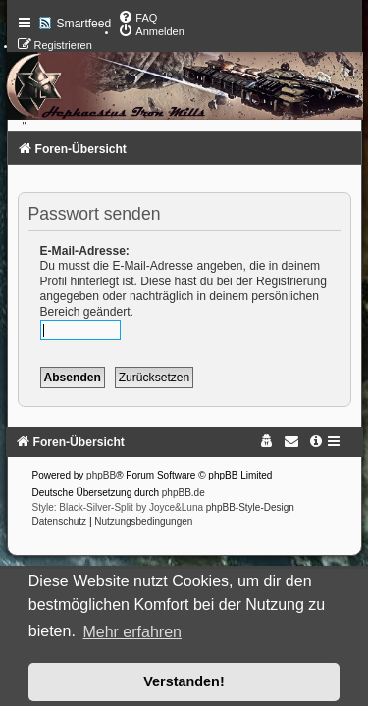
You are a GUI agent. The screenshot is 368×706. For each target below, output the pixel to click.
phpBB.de (183, 492)
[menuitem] (137, 18)
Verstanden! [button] (183, 681)
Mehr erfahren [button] (132, 632)
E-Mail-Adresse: (85, 251)
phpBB (101, 475)
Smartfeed (84, 23)
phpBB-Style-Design (250, 507)
